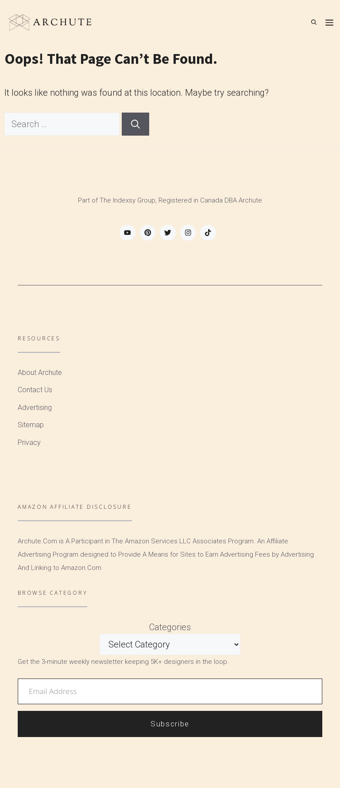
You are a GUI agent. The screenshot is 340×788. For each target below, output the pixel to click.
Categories (170, 627)
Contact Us (35, 390)
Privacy (29, 442)
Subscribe (170, 723)
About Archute (40, 372)
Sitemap (31, 425)
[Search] (135, 124)
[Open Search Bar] (313, 22)
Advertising (35, 407)
